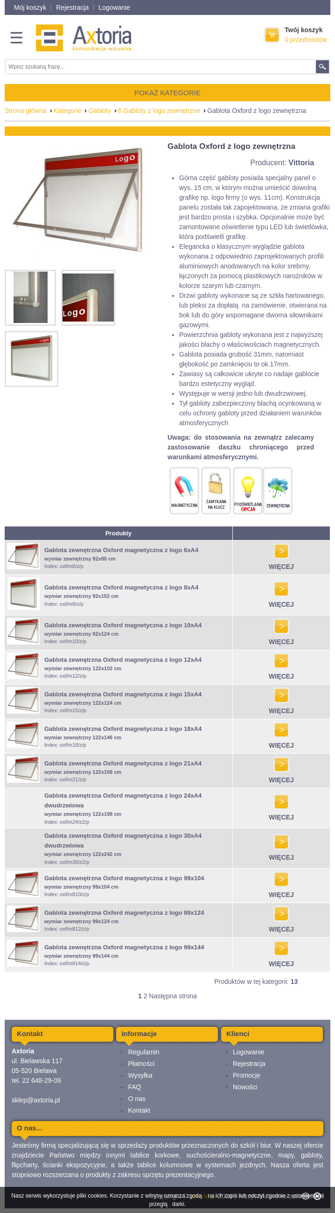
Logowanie (114, 7)
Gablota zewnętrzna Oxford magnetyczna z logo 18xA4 (123, 728)
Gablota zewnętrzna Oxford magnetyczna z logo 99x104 (124, 878)
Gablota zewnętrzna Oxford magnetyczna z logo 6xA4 (121, 550)
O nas (136, 1098)
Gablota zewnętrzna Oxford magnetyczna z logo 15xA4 (123, 694)
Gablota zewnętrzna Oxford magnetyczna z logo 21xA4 (123, 763)
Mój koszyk (30, 7)
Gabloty (99, 110)
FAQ (134, 1087)
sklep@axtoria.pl (36, 1100)
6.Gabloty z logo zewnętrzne (159, 110)
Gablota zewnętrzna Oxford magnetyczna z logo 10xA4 (123, 625)
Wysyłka (140, 1075)
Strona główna (26, 110)
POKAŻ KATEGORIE (167, 93)
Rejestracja (72, 7)
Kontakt (139, 1110)
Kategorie (68, 110)
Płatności (141, 1063)
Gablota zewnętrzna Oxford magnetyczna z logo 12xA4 (123, 659)
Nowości (245, 1087)
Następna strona (173, 996)
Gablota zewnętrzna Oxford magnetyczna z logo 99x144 (124, 947)
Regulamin (143, 1052)
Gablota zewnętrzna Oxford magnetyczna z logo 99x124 (124, 912)
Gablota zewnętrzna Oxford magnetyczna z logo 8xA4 (121, 587)
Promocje (246, 1075)
